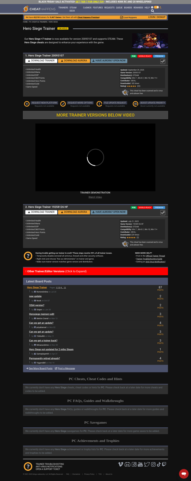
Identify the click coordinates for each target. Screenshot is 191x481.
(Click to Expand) (57, 271)
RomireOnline (42, 292)
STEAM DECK (73, 9)
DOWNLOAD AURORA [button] (74, 60)
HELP (147, 7)
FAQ (67, 474)
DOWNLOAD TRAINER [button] (41, 60)
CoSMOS (87, 7)
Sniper (39, 309)
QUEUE (119, 7)
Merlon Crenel (42, 318)
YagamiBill (41, 363)
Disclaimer (76, 474)
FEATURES (98, 7)
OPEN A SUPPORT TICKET (48, 469)
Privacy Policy (89, 474)
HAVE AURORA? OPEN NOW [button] (109, 60)
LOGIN (151, 17)
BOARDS (128, 7)
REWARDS (138, 7)
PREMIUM (159, 56)
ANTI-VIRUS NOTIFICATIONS (49, 466)
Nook (39, 301)
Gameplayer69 (43, 354)
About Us (109, 474)
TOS (100, 474)
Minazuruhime (43, 345)
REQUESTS (109, 7)
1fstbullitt (41, 336)
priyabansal (41, 327)
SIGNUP (161, 17)
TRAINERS (63, 7)
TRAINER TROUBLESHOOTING (50, 464)
